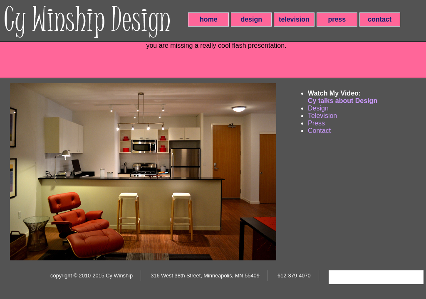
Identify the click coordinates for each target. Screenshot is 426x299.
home (209, 19)
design (251, 19)
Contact (319, 130)
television (294, 19)
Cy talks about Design (342, 100)
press (337, 19)
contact (379, 19)
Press (316, 123)
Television (322, 115)
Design (318, 108)
